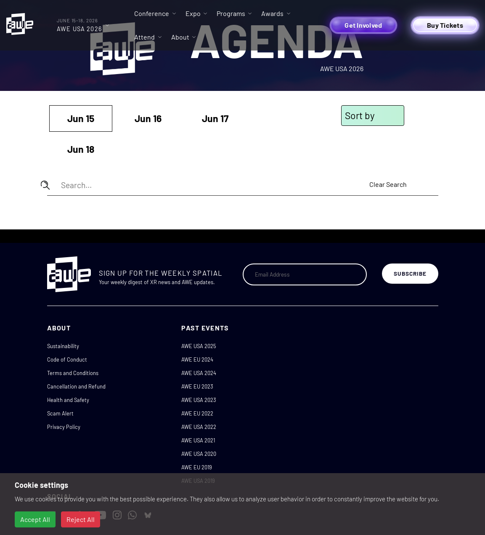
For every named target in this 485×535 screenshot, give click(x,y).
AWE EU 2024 (197, 359)
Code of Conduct (67, 359)
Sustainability (63, 346)
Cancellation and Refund (76, 386)
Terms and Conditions (72, 373)
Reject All (80, 519)
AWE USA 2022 (198, 426)
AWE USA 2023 (198, 400)
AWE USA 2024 (198, 373)
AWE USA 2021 (198, 440)
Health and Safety (68, 400)
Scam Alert (60, 413)
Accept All (35, 519)
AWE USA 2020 (198, 453)
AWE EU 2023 (197, 386)
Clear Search (388, 184)
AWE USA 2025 (198, 346)
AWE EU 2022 (197, 413)
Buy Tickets (445, 25)
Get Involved (363, 25)
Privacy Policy (63, 426)
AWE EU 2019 (196, 467)
